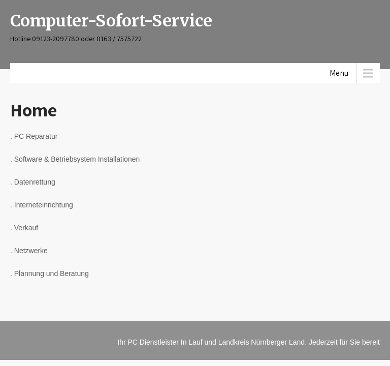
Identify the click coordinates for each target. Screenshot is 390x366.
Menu (339, 73)
